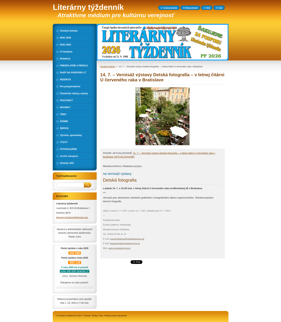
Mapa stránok (192, 8)
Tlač (220, 8)
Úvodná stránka (107, 66)
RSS (208, 8)
